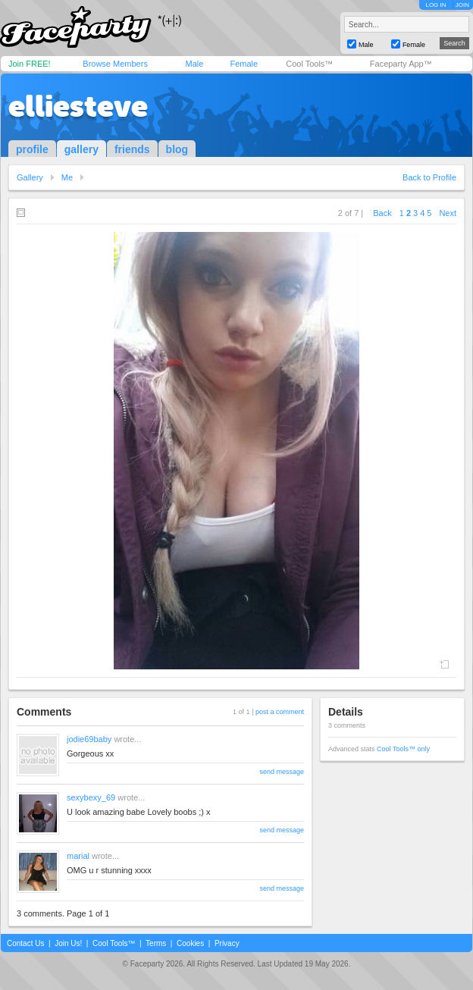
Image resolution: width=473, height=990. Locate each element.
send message (281, 771)
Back (382, 213)
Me (67, 177)
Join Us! (68, 943)
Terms (156, 943)
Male (194, 63)
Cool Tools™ (309, 63)
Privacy (227, 943)
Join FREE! (29, 63)
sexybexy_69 (91, 797)
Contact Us (25, 943)
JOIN (462, 5)
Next (447, 213)
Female (244, 63)
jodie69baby (89, 739)
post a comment (279, 712)
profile (32, 149)
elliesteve (78, 106)
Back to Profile (429, 177)
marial (78, 855)
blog (177, 149)
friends (132, 149)
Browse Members (115, 63)
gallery (81, 149)
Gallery (30, 177)
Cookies (190, 943)
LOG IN (435, 5)
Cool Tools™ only (403, 749)
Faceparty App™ (401, 63)
